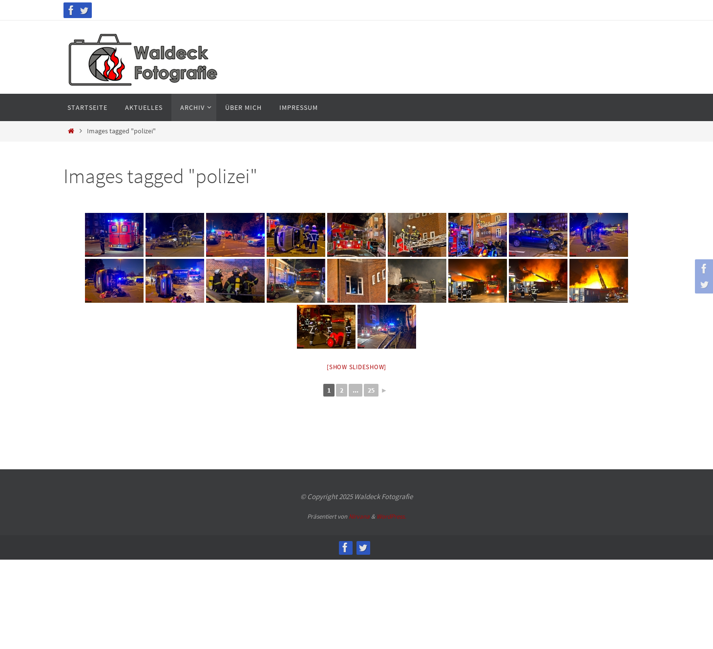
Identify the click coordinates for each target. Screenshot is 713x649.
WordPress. (391, 516)
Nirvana (359, 516)
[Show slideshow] (356, 367)
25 (371, 390)
